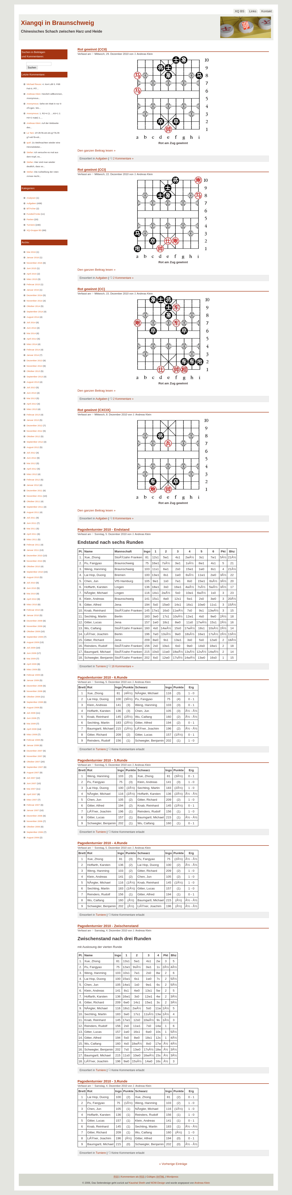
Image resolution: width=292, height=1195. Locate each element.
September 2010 (35, 572)
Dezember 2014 (35, 295)
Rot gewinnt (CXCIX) (94, 410)
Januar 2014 (33, 355)
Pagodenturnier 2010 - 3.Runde (102, 1081)
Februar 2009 (33, 675)
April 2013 (32, 403)
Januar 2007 (33, 810)
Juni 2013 (31, 393)
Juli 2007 (31, 778)
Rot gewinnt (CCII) (92, 49)
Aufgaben (31, 203)
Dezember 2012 (35, 425)
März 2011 (32, 539)
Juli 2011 (31, 517)
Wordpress (172, 1176)
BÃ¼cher (31, 208)
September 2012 (35, 442)
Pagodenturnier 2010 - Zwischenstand (108, 926)
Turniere (31, 225)
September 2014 (35, 311)
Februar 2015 (33, 284)
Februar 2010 (33, 610)
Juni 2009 (31, 653)
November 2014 (35, 300)
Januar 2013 (33, 420)
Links (252, 11)
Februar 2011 (33, 544)
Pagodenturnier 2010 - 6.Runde (102, 677)
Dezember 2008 (35, 685)
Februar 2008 (33, 740)
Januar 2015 (33, 290)
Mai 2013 (31, 398)
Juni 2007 (31, 783)
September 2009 (35, 637)
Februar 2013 (33, 414)
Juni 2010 (31, 588)
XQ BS (239, 11)
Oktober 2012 (33, 436)
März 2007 (32, 799)
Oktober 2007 (33, 761)
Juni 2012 (31, 458)
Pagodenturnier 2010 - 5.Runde (102, 760)
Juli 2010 (31, 582)
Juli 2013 (31, 387)
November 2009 (35, 626)
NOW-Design (158, 1182)
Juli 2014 (31, 322)
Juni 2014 (31, 328)
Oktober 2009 (33, 631)
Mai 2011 (31, 528)
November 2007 (35, 756)
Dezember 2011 (35, 490)
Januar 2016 (33, 257)
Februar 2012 (33, 479)
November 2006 (35, 821)
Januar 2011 (33, 550)
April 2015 (32, 273)
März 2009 (32, 669)
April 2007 (32, 794)
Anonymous (32, 103)
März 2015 (32, 279)
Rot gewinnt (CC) (91, 289)
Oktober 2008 (33, 696)
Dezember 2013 (35, 360)
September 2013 (35, 376)
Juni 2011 (31, 523)
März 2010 (32, 604)
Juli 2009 (31, 647)
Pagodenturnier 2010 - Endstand (103, 529)
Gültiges (155, 1176)
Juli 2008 (31, 713)
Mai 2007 (31, 789)
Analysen (31, 198)
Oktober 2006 (33, 826)
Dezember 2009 (35, 620)
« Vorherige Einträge (173, 1164)
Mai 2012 (31, 463)
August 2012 (33, 447)
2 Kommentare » (123, 158)
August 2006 (33, 837)
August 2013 (33, 382)
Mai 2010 (31, 593)
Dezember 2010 (35, 555)
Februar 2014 (33, 349)
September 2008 (35, 702)
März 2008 (32, 734)
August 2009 (33, 642)
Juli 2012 (31, 452)
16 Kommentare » (122, 666)
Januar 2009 (33, 680)
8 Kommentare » (123, 518)
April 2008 (32, 729)
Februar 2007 (33, 805)
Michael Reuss (34, 84)
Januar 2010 (33, 615)
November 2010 (35, 561)
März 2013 (32, 409)
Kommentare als (133, 1176)
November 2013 (35, 366)
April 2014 (32, 338)
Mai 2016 (31, 252)
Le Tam (30, 133)
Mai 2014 (31, 333)
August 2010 (33, 577)
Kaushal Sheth (137, 1182)
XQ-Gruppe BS (34, 230)
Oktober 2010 (33, 566)
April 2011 (32, 534)
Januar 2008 (33, 745)
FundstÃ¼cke (33, 214)
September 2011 (35, 507)
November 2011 (35, 496)
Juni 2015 (31, 268)
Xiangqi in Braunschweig (57, 22)
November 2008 (35, 691)
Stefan (30, 152)
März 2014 (32, 344)
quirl (29, 142)
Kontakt (266, 11)
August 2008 (33, 707)
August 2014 (33, 317)
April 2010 (32, 599)
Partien (30, 219)
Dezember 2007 (35, 750)
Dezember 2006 (35, 815)
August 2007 (33, 772)
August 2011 (33, 512)
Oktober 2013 (33, 371)
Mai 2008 (31, 723)
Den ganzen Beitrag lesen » (97, 150)
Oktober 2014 (33, 306)
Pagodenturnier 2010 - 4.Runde (102, 843)
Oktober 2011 (33, 501)
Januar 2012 (33, 485)
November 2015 (35, 263)
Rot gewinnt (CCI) (92, 169)
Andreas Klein (34, 94)
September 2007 (35, 767)
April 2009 (32, 664)
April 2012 (32, 468)
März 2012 (32, 474)
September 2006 (35, 832)
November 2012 (35, 431)
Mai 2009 (31, 658)
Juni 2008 (31, 718)
